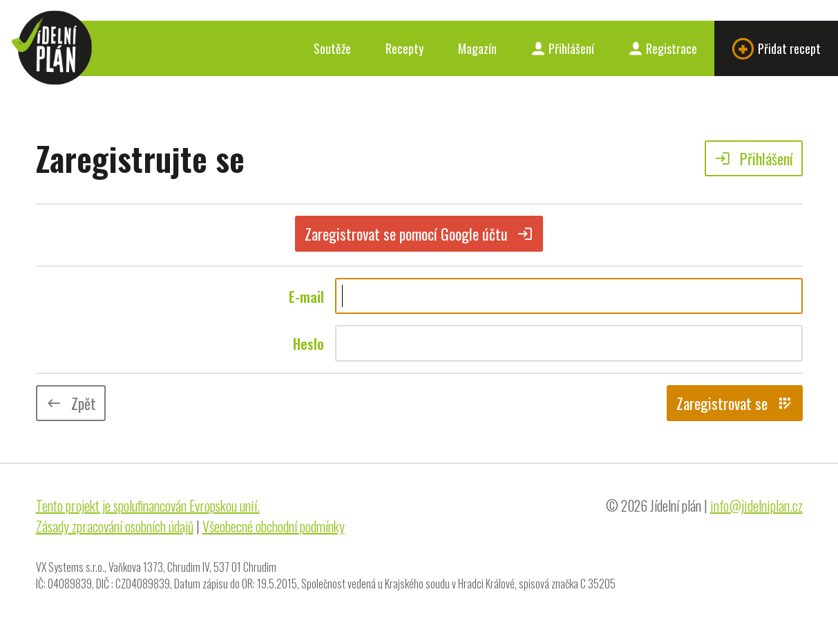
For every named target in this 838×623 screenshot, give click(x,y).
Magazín (477, 48)
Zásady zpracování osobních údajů (114, 526)
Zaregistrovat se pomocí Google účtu (419, 234)
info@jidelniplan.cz (756, 505)
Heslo (308, 343)
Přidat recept (776, 48)
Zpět (71, 403)
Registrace (663, 48)
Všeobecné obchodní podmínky (273, 526)
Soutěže (332, 48)
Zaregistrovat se (734, 403)
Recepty (404, 48)
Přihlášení (562, 48)
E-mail (306, 296)
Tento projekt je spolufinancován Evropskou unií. (148, 505)
